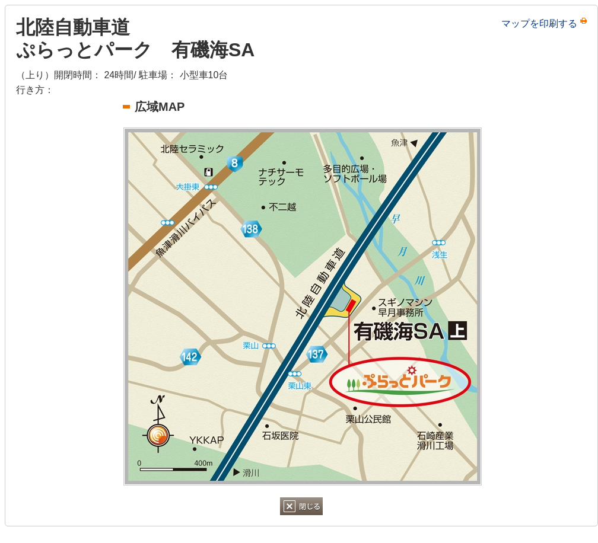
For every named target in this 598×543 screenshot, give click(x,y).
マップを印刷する (539, 23)
